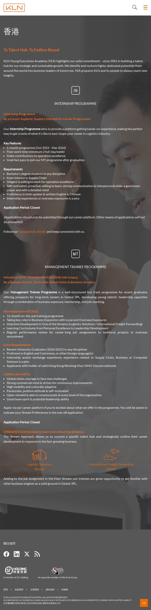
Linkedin (40, 231)
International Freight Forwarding (111, 464)
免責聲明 (19, 589)
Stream (39, 469)
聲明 (6, 589)
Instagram (25, 231)
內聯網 (64, 589)
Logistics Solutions (39, 457)
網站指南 (50, 589)
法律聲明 (34, 589)
